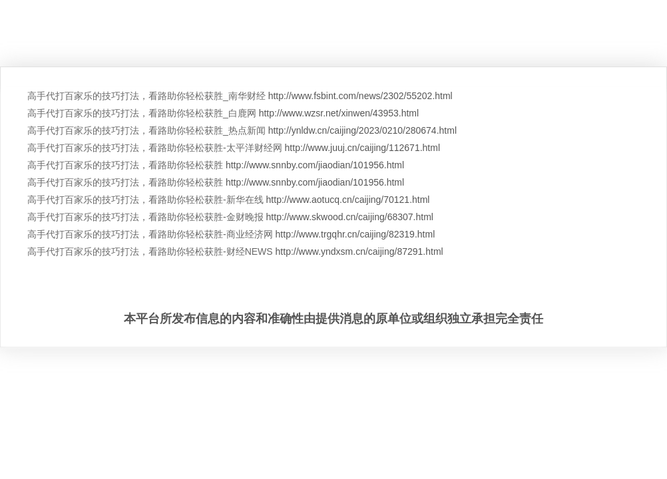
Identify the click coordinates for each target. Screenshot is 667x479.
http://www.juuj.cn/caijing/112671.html (362, 147)
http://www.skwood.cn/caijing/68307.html (349, 217)
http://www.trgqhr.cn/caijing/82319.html (355, 234)
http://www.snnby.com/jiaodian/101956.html (315, 165)
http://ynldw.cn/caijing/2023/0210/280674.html (362, 130)
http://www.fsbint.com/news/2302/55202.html (360, 95)
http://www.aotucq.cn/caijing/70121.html (348, 199)
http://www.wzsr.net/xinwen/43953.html (339, 113)
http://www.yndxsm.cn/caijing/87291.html (359, 251)
